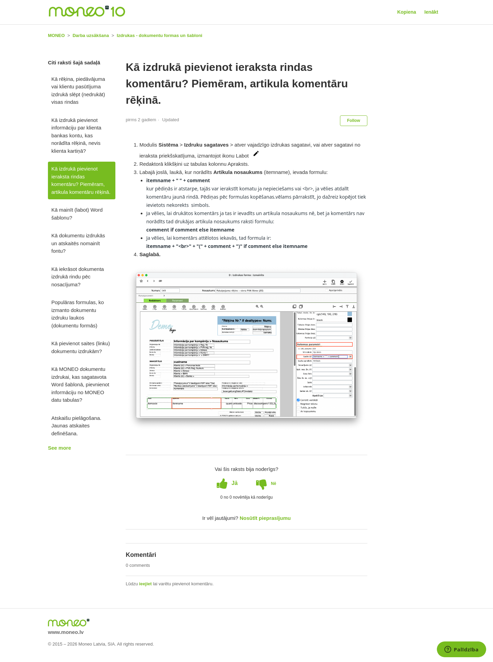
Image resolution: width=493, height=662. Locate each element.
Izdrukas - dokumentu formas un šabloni (159, 35)
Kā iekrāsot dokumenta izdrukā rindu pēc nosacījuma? (77, 276)
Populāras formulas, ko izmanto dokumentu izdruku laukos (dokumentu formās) (77, 313)
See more (59, 448)
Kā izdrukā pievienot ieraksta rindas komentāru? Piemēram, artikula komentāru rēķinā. (81, 180)
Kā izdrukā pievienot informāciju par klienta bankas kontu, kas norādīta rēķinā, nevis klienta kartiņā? (76, 135)
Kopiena (406, 12)
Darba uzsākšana (91, 35)
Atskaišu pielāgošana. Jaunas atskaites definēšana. (76, 425)
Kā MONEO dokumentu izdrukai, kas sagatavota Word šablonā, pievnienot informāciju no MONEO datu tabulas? (80, 384)
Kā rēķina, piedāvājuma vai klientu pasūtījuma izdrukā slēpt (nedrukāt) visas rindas (78, 90)
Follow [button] (353, 120)
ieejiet (145, 583)
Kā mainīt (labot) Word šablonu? (77, 214)
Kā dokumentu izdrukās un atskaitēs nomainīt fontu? (78, 243)
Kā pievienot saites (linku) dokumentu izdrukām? (80, 347)
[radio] (227, 483)
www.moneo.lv (66, 632)
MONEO (56, 35)
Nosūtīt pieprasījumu (265, 518)
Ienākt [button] (431, 12)
